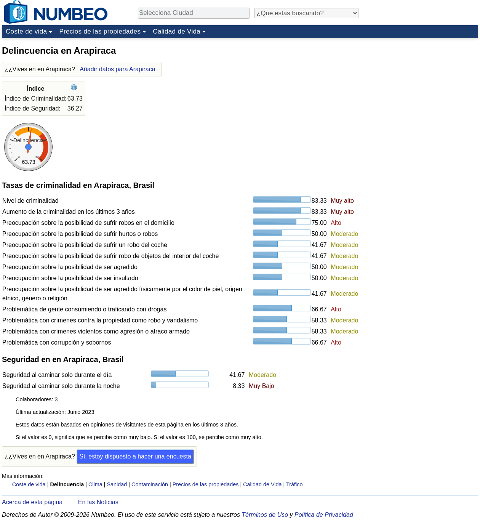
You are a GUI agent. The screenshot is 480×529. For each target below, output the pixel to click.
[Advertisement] (390, 156)
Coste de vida (26, 31)
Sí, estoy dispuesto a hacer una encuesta (135, 456)
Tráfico (294, 484)
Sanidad (117, 484)
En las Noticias (98, 502)
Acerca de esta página (32, 502)
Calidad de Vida (176, 31)
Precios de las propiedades (100, 31)
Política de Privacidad (323, 514)
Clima (95, 484)
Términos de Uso (265, 514)
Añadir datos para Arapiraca (117, 69)
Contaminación (149, 484)
